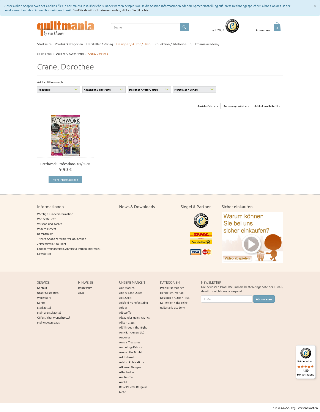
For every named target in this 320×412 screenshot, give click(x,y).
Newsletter (44, 253)
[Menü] (313, 348)
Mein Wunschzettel (49, 312)
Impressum (85, 287)
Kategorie (44, 89)
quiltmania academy (204, 44)
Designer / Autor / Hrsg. (133, 44)
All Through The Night (133, 327)
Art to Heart (126, 357)
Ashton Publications (131, 362)
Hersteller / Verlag (99, 44)
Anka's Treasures (129, 342)
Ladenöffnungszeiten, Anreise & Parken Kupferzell (69, 248)
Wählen (236, 106)
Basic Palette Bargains (133, 387)
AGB (81, 292)
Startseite (44, 44)
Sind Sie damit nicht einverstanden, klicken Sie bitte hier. (111, 10)
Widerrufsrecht (46, 229)
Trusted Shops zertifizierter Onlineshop (61, 239)
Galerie (207, 106)
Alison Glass (127, 322)
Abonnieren (264, 299)
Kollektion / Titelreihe (170, 44)
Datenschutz (45, 234)
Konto (41, 302)
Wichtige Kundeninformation (55, 214)
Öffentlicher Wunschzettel (53, 317)
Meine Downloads (48, 322)
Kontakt (42, 287)
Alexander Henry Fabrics (134, 317)
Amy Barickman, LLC (131, 332)
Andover (124, 337)
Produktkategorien (69, 44)
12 (267, 106)
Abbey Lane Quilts (130, 292)
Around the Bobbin (131, 352)
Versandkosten (308, 408)
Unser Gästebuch (47, 292)
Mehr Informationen (65, 179)
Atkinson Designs (130, 367)
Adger (123, 307)
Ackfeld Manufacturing (133, 302)
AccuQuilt (125, 297)
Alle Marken (126, 287)
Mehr (122, 392)
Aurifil (123, 382)
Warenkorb (44, 297)
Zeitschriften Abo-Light (51, 243)
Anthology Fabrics (130, 347)
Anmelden (263, 30)
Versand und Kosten (49, 224)
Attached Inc (127, 372)
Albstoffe (125, 312)
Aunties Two (126, 377)
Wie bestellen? (46, 219)
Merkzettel (44, 307)
